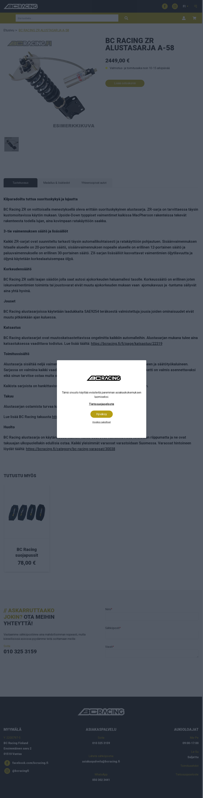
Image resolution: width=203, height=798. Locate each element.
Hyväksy (101, 414)
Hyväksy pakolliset (101, 422)
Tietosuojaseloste (101, 404)
